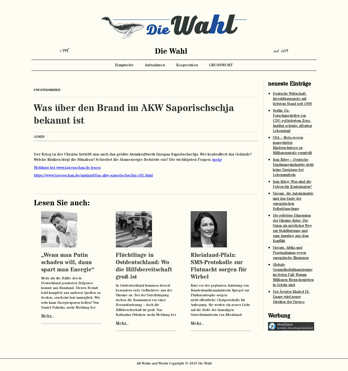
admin (39, 137)
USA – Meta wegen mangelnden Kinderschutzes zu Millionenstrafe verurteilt (292, 145)
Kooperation (187, 65)
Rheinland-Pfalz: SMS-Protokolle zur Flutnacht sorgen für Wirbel (219, 266)
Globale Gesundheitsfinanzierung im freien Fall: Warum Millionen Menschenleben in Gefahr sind (293, 275)
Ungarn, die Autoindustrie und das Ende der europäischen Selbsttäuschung (293, 201)
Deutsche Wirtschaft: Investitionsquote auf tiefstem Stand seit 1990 (292, 98)
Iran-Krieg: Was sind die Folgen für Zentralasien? (292, 184)
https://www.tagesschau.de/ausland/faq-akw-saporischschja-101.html (93, 175)
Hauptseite (124, 65)
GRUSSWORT (221, 65)
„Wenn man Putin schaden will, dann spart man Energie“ (67, 262)
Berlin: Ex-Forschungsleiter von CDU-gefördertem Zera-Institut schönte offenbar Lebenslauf (292, 121)
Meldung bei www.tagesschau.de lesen (67, 167)
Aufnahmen (155, 65)
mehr (217, 159)
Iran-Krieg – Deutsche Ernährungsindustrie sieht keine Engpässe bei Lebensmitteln (293, 167)
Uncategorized (47, 90)
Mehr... (47, 316)
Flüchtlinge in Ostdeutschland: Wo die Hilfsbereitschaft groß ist (144, 266)
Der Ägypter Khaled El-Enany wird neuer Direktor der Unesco (291, 296)
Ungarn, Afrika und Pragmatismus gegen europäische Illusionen (291, 252)
